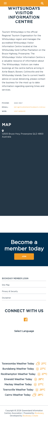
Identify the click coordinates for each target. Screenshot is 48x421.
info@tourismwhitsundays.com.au (29, 107)
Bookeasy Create (30, 416)
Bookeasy (39, 413)
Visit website (19, 111)
